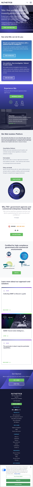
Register (11, 123)
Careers (16, 444)
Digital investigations (16, 427)
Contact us (16, 447)
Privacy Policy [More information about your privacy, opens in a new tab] (17, 473)
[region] (16, 476)
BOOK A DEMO (16, 404)
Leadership (16, 438)
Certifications (16, 445)
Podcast (16, 454)
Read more (5, 310)
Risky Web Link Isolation (16, 418)
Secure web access (16, 431)
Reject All (18, 480)
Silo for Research (16, 415)
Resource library (16, 453)
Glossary (16, 460)
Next (17, 230)
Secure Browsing (16, 420)
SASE (16, 429)
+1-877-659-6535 (16, 401)
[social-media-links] (12, 409)
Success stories (16, 458)
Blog (16, 456)
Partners (16, 440)
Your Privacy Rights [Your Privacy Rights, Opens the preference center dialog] (18, 476)
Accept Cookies (18, 484)
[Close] (30, 467)
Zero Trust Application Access (16, 417)
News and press (16, 442)
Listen (4, 336)
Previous (15, 230)
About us (16, 436)
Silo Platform (16, 422)
